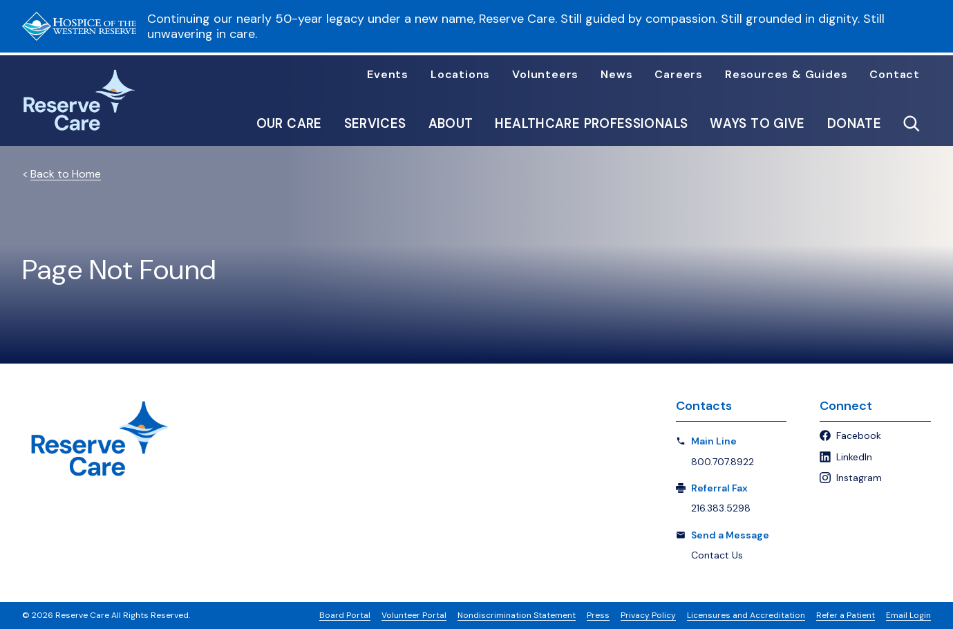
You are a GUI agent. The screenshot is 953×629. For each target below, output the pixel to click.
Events (387, 74)
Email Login (908, 615)
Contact (894, 74)
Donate (854, 124)
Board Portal (344, 615)
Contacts (704, 405)
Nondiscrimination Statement (516, 615)
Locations (460, 74)
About (450, 124)
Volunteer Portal (413, 615)
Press (598, 615)
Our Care (289, 124)
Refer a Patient (845, 615)
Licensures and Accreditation (746, 615)
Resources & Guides (786, 74)
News (616, 74)
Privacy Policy (648, 615)
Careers (678, 74)
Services (375, 124)
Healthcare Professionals (591, 124)
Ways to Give (757, 124)
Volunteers (545, 74)
